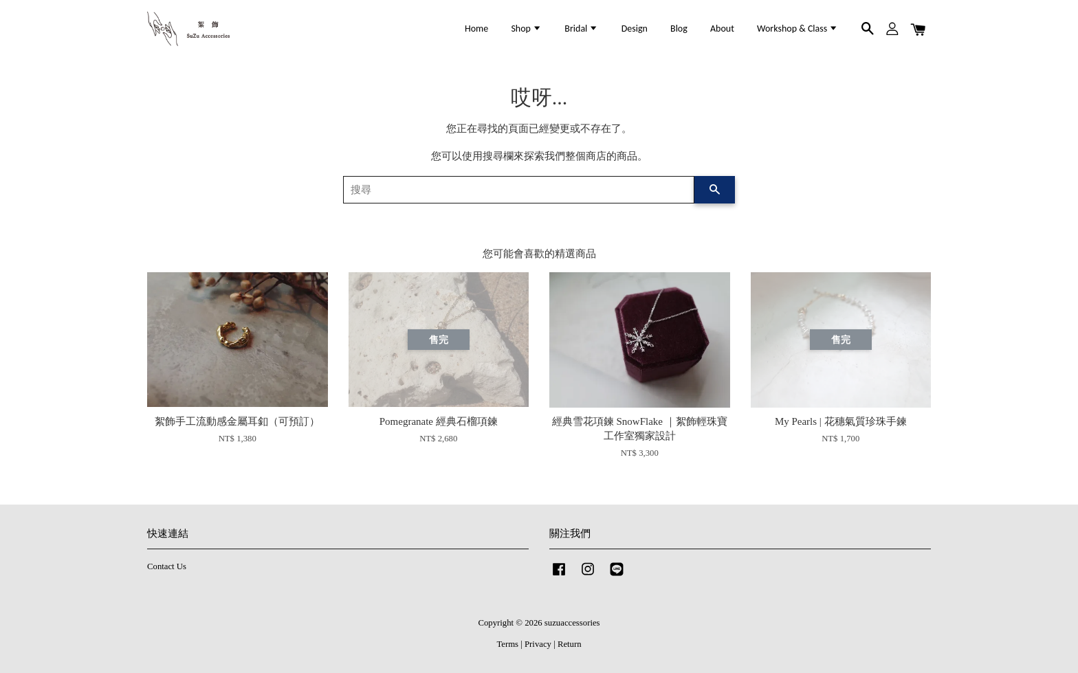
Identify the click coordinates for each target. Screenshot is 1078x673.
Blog (679, 28)
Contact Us (166, 566)
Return (570, 644)
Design (635, 28)
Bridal (581, 28)
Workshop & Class (797, 28)
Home (476, 28)
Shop (526, 28)
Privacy (538, 644)
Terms (507, 644)
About (722, 28)
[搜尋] (518, 189)
